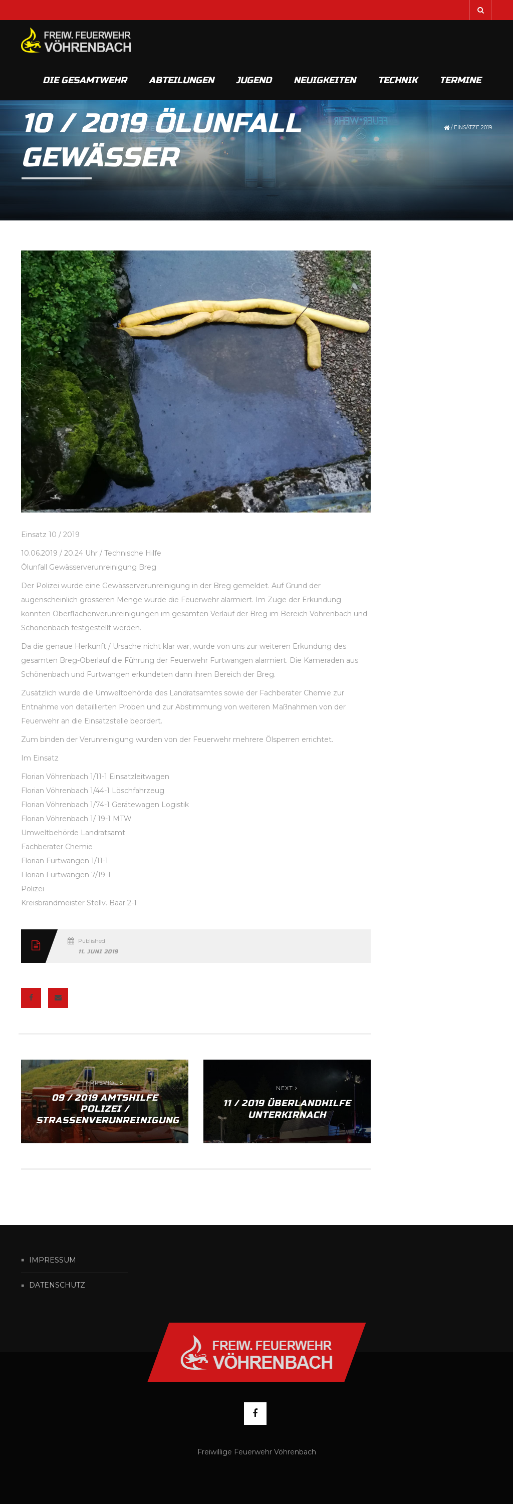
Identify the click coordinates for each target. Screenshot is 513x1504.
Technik (397, 80)
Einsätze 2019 (473, 127)
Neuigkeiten (325, 80)
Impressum (52, 1260)
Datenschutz (57, 1285)
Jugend (254, 80)
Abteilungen (181, 80)
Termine (460, 80)
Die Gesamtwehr (85, 80)
